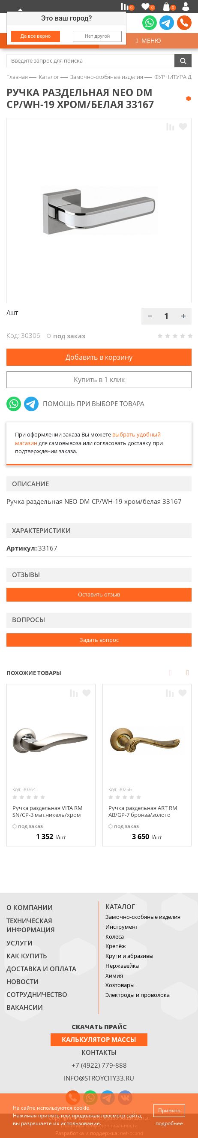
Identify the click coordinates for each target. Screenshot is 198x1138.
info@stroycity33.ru (99, 1078)
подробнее (169, 1123)
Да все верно (36, 36)
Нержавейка (122, 965)
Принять (169, 1110)
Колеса (114, 936)
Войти (187, 6)
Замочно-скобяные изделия (142, 917)
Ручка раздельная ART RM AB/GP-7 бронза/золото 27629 (142, 814)
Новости (22, 981)
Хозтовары (120, 985)
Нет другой (97, 36)
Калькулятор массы (99, 1039)
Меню (148, 40)
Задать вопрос (99, 640)
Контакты (99, 1052)
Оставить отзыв (99, 594)
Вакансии (24, 1007)
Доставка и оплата (41, 968)
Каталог (120, 906)
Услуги (19, 943)
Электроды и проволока (137, 995)
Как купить (26, 955)
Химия (114, 975)
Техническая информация (30, 925)
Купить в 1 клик (99, 379)
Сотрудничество (36, 994)
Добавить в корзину (99, 357)
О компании (29, 907)
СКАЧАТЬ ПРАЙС (99, 1026)
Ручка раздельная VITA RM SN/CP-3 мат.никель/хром (47, 811)
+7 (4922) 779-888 (99, 1065)
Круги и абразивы (129, 956)
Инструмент (121, 926)
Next (188, 672)
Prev (170, 672)
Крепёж (115, 946)
